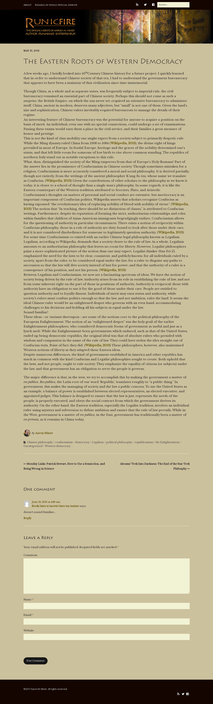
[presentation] (50, 650)
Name (29, 599)
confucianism (64, 442)
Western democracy (58, 446)
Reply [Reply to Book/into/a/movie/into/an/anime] (27, 518)
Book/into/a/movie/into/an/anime (55, 506)
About (27, 4)
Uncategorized (33, 446)
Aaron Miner (44, 433)
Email (28, 615)
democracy (82, 442)
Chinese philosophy (40, 442)
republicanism (144, 442)
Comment (30, 555)
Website (29, 630)
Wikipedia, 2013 (123, 143)
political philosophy (119, 442)
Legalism (98, 442)
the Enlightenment (167, 442)
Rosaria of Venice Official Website (56, 4)
